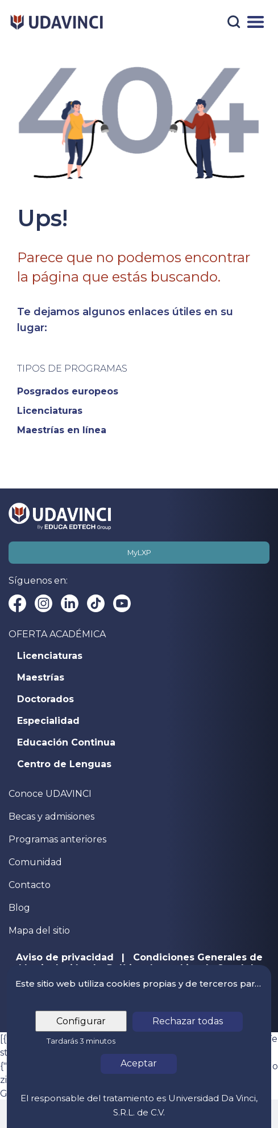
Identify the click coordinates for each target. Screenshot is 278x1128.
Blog (19, 907)
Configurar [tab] (81, 1021)
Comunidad (35, 862)
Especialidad (48, 721)
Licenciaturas (49, 656)
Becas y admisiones (51, 816)
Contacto (30, 884)
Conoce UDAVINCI (50, 793)
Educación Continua (66, 743)
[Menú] (255, 22)
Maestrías (40, 678)
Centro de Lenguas (64, 764)
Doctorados (45, 699)
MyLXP (139, 552)
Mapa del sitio (39, 930)
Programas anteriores (57, 839)
